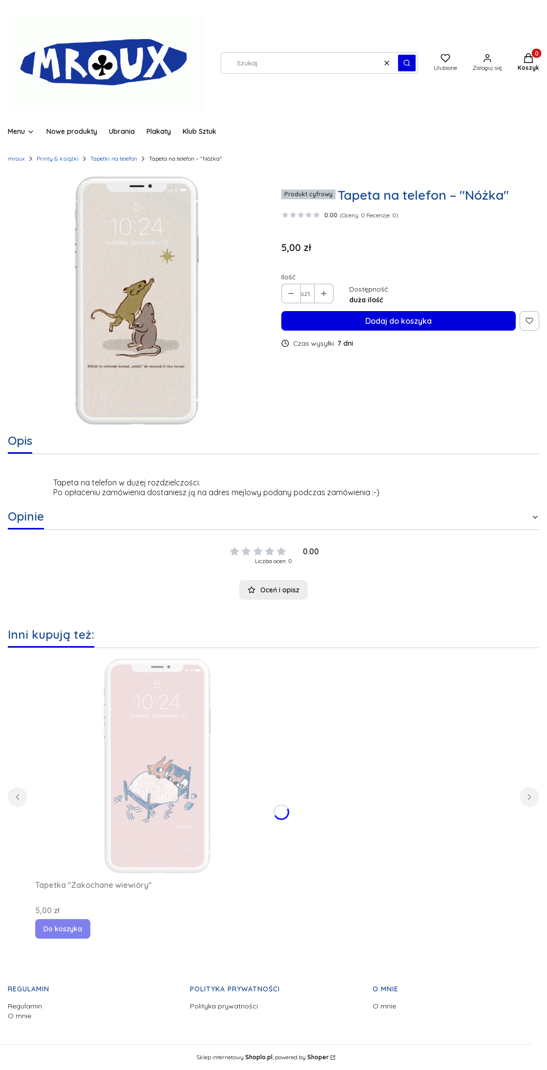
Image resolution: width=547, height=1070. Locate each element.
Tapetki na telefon (113, 158)
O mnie (19, 1015)
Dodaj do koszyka (398, 321)
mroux (16, 158)
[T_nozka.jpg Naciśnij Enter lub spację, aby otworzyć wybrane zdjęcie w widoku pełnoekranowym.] (137, 300)
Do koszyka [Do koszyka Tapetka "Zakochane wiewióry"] (62, 928)
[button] (407, 63)
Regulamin (25, 1006)
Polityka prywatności (224, 1006)
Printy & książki (58, 158)
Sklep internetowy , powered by (262, 1057)
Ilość (288, 277)
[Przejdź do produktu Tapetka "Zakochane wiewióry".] (157, 766)
